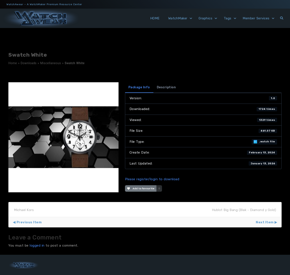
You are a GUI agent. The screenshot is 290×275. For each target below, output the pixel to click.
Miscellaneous (50, 63)
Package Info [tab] (139, 87)
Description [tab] (166, 87)
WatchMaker (177, 18)
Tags (227, 18)
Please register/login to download (152, 179)
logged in (37, 245)
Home (12, 63)
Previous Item (29, 222)
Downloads (29, 63)
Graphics (205, 18)
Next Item (265, 222)
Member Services (256, 18)
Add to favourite (140, 188)
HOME (155, 18)
